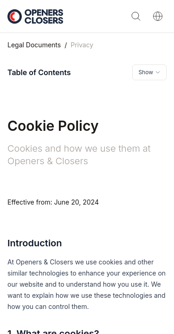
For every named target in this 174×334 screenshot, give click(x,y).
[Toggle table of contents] (149, 72)
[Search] (136, 16)
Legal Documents (34, 45)
